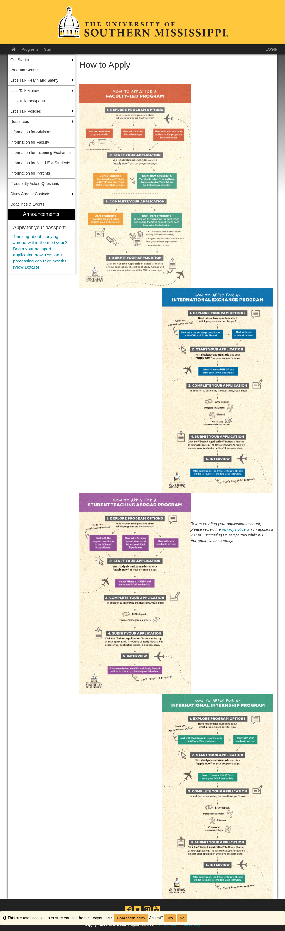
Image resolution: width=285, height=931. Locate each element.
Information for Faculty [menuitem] (29, 142)
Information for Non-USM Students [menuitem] (40, 163)
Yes (170, 918)
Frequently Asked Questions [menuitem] (34, 183)
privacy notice (234, 529)
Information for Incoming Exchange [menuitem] (40, 152)
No (182, 918)
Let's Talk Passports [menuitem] (27, 101)
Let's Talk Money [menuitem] (24, 90)
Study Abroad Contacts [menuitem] (30, 194)
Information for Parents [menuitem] (30, 173)
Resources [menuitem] (19, 121)
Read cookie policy (131, 918)
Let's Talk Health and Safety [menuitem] (34, 80)
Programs (29, 49)
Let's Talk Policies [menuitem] (25, 111)
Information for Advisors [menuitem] (30, 132)
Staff (48, 49)
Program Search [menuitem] (24, 70)
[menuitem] (41, 241)
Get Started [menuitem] (20, 59)
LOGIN (272, 49)
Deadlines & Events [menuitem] (27, 204)
